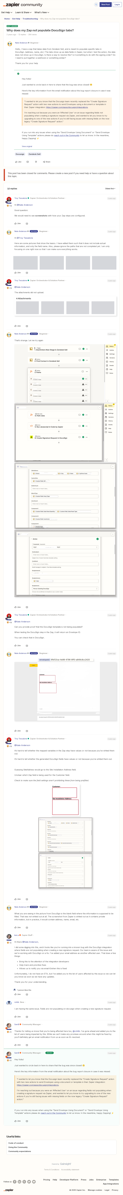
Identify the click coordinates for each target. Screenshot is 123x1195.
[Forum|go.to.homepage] (23, 4)
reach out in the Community (66, 135)
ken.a (16, 935)
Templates (114, 1179)
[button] (106, 4)
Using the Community (18, 1147)
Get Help (7, 12)
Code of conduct (16, 1143)
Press (83, 1179)
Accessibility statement (70, 1170)
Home (7, 19)
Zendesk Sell (34, 154)
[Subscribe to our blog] (24, 1182)
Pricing (46, 1179)
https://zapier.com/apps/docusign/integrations (67, 107)
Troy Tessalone (20, 198)
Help (55, 1179)
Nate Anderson (21, 43)
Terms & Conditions (51, 1170)
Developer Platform (69, 1179)
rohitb (16, 1002)
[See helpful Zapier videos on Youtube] (34, 1182)
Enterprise (101, 1179)
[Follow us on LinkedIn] (19, 1182)
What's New (42, 12)
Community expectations (19, 1151)
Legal (107, 1190)
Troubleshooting (30, 19)
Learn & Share (23, 12)
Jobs (91, 1179)
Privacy (115, 1190)
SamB (16, 1024)
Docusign (20, 154)
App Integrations (111, 1184)
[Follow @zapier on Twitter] (29, 1182)
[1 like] (22, 990)
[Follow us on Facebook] (14, 1182)
